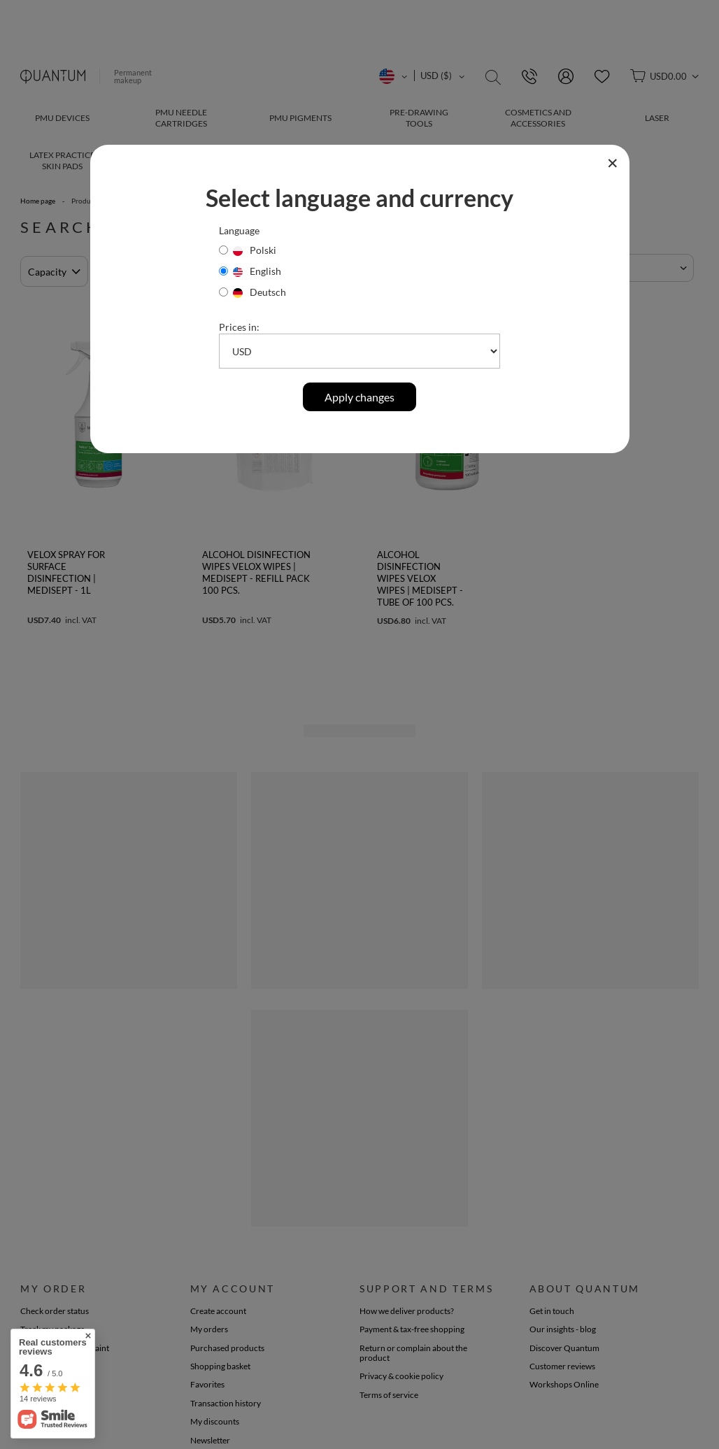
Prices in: (239, 327)
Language (239, 230)
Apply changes (359, 397)
